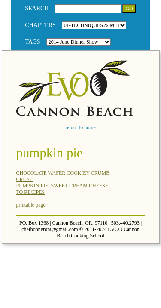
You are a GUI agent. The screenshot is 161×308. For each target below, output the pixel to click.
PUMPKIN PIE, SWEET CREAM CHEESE (62, 186)
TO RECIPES (30, 192)
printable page (31, 205)
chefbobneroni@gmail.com (49, 229)
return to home (80, 127)
